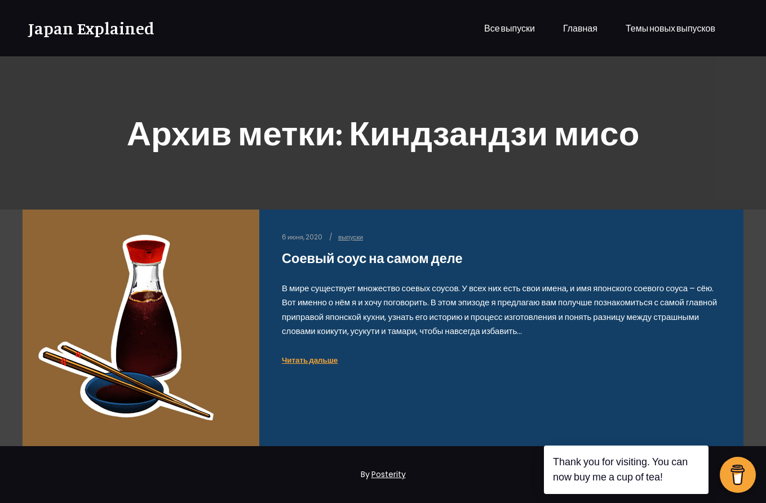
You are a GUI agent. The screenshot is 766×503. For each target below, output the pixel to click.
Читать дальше (310, 360)
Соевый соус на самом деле (372, 258)
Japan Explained (84, 28)
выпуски (350, 237)
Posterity (388, 474)
